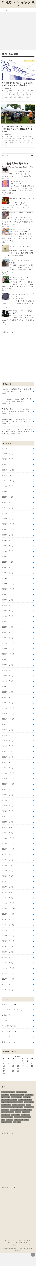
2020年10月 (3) (8, 784)
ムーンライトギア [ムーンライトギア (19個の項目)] (7, 1117)
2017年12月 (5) (8, 968)
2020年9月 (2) (7, 789)
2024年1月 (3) (7, 578)
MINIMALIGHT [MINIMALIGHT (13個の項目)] (14, 1094)
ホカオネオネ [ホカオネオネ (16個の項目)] (15, 1115)
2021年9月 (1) (7, 724)
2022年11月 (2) (8, 648)
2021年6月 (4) (7, 740)
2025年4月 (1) (7, 502)
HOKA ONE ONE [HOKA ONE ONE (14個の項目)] (21, 1092)
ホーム (7, 1240)
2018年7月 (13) (8, 930)
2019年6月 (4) (7, 870)
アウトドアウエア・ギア (13, 1009)
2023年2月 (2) (7, 632)
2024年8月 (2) (7, 540)
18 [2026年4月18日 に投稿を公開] (27, 1066)
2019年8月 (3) (7, 860)
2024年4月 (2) (7, 562)
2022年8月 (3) (7, 665)
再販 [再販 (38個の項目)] (3, 1120)
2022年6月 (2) (7, 675)
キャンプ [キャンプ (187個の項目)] (15, 1107)
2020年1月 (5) (7, 833)
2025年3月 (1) (7, 508)
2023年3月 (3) (7, 627)
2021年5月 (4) (7, 746)
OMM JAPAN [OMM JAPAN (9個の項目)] (6, 1097)
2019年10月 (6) (8, 849)
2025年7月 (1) (7, 491)
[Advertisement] (18, 30)
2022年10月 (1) (8, 654)
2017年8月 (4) (7, 990)
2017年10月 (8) (8, 979)
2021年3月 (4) (7, 757)
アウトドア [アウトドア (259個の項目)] (21, 1104)
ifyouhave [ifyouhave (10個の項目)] (5, 1094)
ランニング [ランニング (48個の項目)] (27, 1117)
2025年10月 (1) (8, 481)
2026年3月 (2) (7, 453)
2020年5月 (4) (7, 811)
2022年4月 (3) (7, 686)
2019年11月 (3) (8, 843)
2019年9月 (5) (7, 854)
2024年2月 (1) (7, 573)
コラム (6, 1015)
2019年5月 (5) (7, 876)
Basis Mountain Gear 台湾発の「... (21, 213)
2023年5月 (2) (7, 616)
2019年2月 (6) (7, 892)
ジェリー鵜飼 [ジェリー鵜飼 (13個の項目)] (14, 1109)
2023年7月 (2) (7, 605)
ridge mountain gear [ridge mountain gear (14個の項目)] (25, 1099)
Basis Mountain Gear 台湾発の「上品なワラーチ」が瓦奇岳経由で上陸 (16, 401)
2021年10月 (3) (8, 719)
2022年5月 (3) (7, 681)
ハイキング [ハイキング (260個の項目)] (25, 1112)
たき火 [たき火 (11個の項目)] (14, 1104)
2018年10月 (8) (8, 914)
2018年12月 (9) (8, 903)
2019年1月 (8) (7, 898)
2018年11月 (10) (8, 908)
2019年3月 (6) (7, 887)
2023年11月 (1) (8, 589)
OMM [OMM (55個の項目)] (22, 1094)
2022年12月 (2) (8, 643)
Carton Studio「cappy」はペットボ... (21, 199)
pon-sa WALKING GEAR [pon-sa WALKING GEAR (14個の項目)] (9, 1099)
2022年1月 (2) (7, 703)
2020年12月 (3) (8, 773)
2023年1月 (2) (7, 638)
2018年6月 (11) (8, 935)
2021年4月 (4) (7, 751)
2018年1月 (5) (7, 962)
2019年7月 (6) (7, 865)
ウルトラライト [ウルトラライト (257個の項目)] (6, 1107)
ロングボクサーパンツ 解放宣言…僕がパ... (20, 312)
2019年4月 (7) (7, 881)
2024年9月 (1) (7, 535)
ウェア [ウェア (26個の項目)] (28, 1104)
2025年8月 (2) (7, 486)
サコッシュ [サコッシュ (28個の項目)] (5, 1109)
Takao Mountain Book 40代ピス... (21, 168)
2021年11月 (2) (8, 713)
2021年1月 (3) (7, 768)
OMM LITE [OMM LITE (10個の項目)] (27, 1097)
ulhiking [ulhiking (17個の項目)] (30, 1102)
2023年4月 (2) (7, 621)
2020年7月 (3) (7, 800)
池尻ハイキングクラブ (18, 4)
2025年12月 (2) (8, 470)
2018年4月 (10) (8, 946)
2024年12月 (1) (8, 524)
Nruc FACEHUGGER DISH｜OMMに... (20, 261)
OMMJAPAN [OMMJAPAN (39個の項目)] (29, 1094)
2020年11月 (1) (8, 778)
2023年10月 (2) (8, 594)
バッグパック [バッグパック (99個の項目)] (6, 1115)
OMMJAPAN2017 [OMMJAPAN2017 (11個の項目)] (16, 1097)
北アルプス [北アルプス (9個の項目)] (9, 1120)
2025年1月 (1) (7, 518)
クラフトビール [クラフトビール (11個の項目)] (28, 1107)
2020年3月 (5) (7, 822)
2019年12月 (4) (8, 838)
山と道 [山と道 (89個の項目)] (21, 1120)
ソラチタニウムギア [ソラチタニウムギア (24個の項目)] (26, 1109)
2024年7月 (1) (7, 545)
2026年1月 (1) (7, 464)
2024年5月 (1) (7, 556)
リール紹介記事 (9, 1026)
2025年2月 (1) (7, 513)
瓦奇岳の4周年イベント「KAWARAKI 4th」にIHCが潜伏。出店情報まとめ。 (16, 411)
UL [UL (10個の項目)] (25, 1102)
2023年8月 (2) (7, 600)
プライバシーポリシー (27, 1245)
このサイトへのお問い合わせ (11, 1245)
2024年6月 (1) (7, 551)
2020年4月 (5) (7, 816)
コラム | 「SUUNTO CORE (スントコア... (21, 247)
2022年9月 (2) (7, 659)
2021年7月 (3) (7, 735)
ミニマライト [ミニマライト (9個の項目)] (25, 1115)
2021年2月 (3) (7, 762)
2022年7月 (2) (7, 670)
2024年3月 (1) (7, 567)
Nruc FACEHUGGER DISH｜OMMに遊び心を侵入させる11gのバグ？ (16, 391)
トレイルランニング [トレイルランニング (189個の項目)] (8, 1112)
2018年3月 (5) (7, 952)
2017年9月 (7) (7, 984)
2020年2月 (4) (7, 827)
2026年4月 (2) (7, 448)
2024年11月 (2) (8, 529)
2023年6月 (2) (7, 610)
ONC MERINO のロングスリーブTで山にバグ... (21, 295)
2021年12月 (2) (8, 708)
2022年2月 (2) (7, 697)
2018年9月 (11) (8, 919)
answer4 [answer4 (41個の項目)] (11, 1092)
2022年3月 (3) (7, 692)
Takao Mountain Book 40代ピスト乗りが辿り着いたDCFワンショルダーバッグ (17, 421)
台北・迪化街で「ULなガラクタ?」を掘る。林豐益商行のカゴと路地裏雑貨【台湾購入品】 (17, 431)
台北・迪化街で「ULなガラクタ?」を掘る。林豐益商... (20, 230)
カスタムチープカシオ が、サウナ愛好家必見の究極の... (21, 278)
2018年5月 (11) (8, 941)
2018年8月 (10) (8, 925)
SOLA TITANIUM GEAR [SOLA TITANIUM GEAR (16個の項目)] (9, 1102)
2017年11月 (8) (8, 973)
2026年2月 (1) (7, 459)
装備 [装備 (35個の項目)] (19, 1122)
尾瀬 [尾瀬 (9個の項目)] (16, 1120)
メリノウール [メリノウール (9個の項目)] (18, 1117)
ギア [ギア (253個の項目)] (21, 1107)
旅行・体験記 (9, 1031)
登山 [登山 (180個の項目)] (10, 1122)
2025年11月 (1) (8, 475)
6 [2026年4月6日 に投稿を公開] (3, 1063)
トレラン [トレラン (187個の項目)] (18, 1112)
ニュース (7, 1020)
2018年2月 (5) (7, 957)
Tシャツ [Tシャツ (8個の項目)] (20, 1102)
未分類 (6, 1037)
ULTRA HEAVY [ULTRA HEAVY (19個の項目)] (6, 1104)
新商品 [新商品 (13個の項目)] (27, 1120)
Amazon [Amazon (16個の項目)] (4, 1092)
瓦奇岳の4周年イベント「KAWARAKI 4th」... (18, 182)
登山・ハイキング (10, 1042)
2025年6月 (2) (7, 497)
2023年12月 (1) (8, 583)
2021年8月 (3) (7, 730)
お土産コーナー (9, 1004)
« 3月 (4, 1073)
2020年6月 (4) (7, 805)
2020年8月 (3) (7, 795)
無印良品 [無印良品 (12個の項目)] (4, 1122)
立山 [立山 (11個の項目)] (14, 1122)
